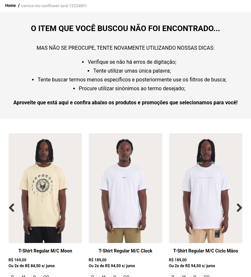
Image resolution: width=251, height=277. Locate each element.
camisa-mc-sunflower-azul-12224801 (54, 6)
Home (10, 5)
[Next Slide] (237, 208)
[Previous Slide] (13, 208)
